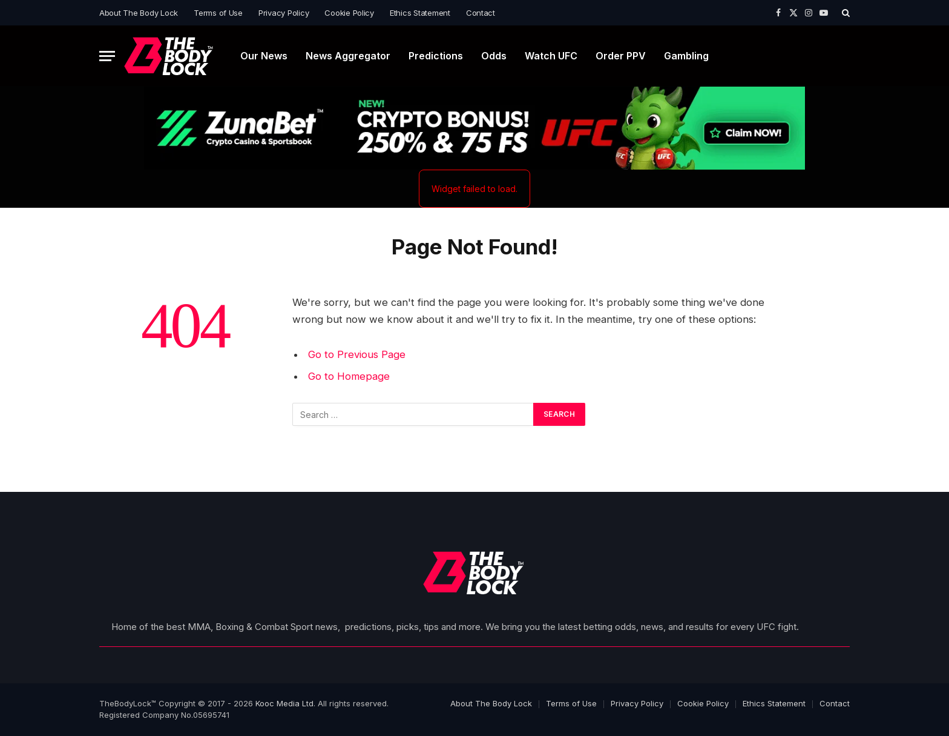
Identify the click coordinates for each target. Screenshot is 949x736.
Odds (494, 56)
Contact (480, 13)
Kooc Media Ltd (284, 703)
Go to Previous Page (357, 354)
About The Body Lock (138, 13)
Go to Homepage (349, 376)
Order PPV (621, 56)
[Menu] (107, 56)
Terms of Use (218, 13)
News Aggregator (348, 56)
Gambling (686, 56)
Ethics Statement (420, 13)
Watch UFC (551, 56)
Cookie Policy (349, 13)
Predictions (436, 56)
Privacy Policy (283, 13)
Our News (263, 56)
